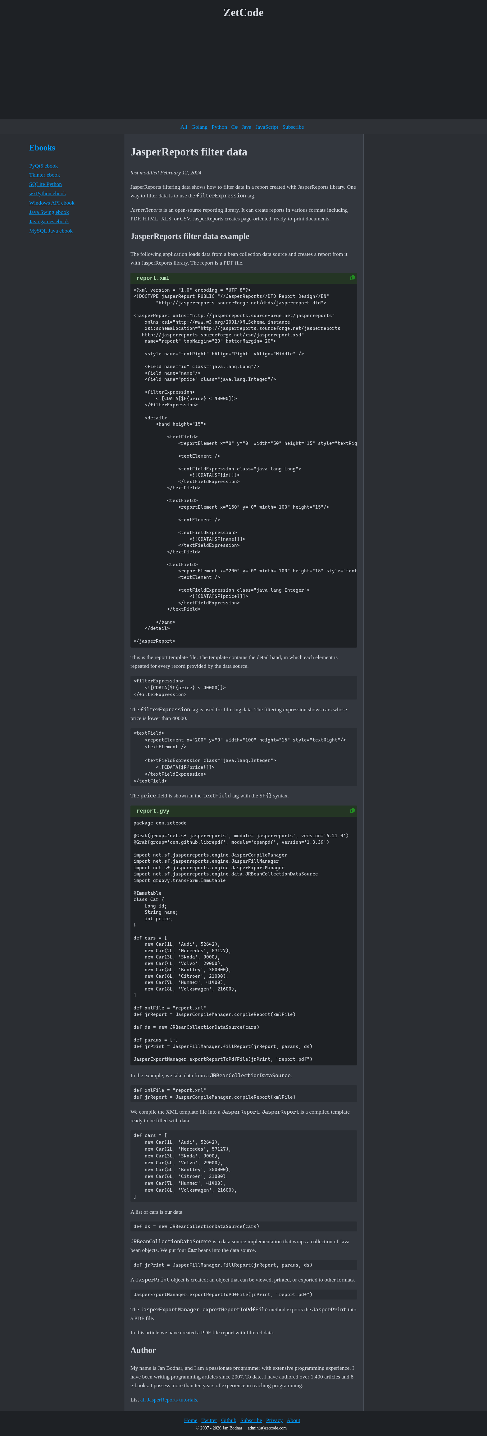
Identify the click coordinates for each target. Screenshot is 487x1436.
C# (234, 127)
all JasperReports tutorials (168, 1400)
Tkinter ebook (44, 175)
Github (228, 1420)
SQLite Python (45, 184)
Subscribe (293, 127)
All (183, 127)
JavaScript (267, 127)
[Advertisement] (243, 71)
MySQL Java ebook (51, 231)
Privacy (274, 1420)
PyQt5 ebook (43, 166)
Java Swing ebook (49, 212)
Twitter (209, 1420)
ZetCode (244, 13)
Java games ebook (49, 221)
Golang (199, 127)
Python (219, 127)
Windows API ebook (52, 203)
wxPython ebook (47, 193)
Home (190, 1420)
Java (246, 127)
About (293, 1420)
